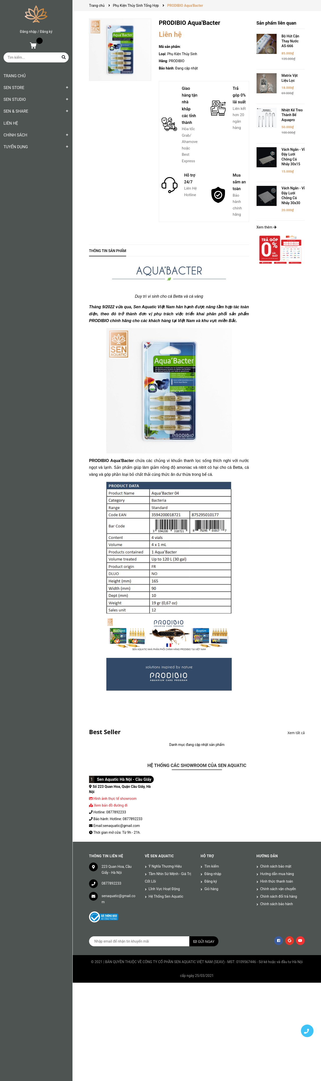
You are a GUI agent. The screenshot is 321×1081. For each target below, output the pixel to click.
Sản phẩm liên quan (276, 23)
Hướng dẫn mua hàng (277, 874)
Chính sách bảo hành (276, 904)
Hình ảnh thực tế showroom (114, 799)
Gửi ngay (206, 941)
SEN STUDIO (15, 99)
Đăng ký (46, 32)
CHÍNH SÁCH (15, 135)
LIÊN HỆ (11, 123)
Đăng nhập (28, 32)
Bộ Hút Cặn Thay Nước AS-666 (290, 41)
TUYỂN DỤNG (16, 146)
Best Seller (105, 732)
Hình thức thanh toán (276, 881)
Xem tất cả (296, 732)
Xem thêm (266, 227)
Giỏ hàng (211, 889)
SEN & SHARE (16, 111)
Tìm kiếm (211, 866)
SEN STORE (14, 87)
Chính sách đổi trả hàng (278, 896)
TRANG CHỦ (15, 75)
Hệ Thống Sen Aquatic (166, 896)
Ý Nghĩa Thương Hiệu (165, 866)
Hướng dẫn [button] (267, 856)
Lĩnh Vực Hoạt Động (164, 889)
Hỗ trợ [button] (207, 856)
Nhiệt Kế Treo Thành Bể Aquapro (292, 115)
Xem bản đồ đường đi (108, 805)
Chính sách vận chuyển (278, 889)
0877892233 (111, 883)
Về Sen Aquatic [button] (159, 856)
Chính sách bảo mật (275, 866)
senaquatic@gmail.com (118, 899)
